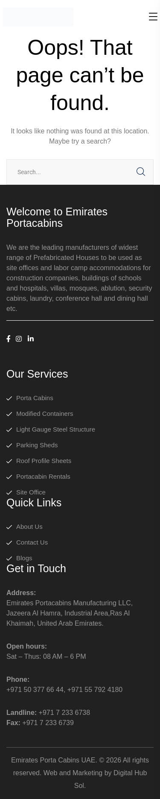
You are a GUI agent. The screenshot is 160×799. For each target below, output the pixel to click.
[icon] (8, 339)
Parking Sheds (37, 445)
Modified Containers (44, 413)
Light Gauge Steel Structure (55, 429)
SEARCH (141, 172)
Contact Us (32, 542)
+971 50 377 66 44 (35, 689)
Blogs (24, 558)
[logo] (38, 16)
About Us (29, 526)
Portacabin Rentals (43, 476)
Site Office (31, 492)
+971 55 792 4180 (94, 689)
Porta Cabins (34, 397)
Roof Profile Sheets (43, 460)
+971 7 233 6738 (64, 712)
